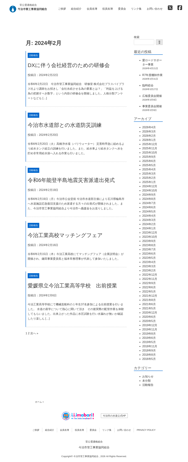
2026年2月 (149, 135)
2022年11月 (149, 278)
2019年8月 (149, 333)
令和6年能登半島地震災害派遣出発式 (71, 180)
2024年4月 (149, 215)
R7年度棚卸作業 (152, 75)
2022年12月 (149, 274)
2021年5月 (149, 308)
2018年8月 (149, 354)
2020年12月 (149, 312)
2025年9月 (149, 156)
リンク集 (136, 8)
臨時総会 (147, 85)
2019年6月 (149, 337)
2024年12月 (149, 186)
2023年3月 (149, 266)
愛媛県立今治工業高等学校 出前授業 (72, 285)
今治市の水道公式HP (114, 415)
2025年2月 (149, 177)
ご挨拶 (62, 8)
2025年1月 (149, 182)
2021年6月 (149, 304)
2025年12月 (149, 144)
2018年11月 (149, 346)
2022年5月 (149, 291)
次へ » (34, 333)
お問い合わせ (155, 8)
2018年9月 (149, 350)
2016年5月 (149, 358)
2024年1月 (149, 228)
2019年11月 (149, 329)
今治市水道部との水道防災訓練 (65, 125)
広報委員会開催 (152, 95)
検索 (136, 37)
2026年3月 (149, 131)
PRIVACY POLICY (146, 430)
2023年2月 (149, 270)
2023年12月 (149, 232)
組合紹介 (76, 8)
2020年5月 (149, 321)
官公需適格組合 (94, 441)
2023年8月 (149, 245)
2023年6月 (149, 253)
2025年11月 (149, 148)
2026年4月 (149, 127)
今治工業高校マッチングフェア (65, 235)
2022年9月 (149, 283)
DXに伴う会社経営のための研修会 (69, 65)
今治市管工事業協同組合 (94, 447)
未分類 (146, 380)
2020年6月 (149, 316)
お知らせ (147, 376)
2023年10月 (149, 236)
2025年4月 (149, 169)
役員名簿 (107, 8)
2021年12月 (149, 295)
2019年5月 (149, 342)
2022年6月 (149, 287)
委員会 (122, 8)
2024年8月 (149, 198)
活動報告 (33, 55)
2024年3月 (149, 219)
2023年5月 (149, 257)
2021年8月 (149, 299)
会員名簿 (92, 8)
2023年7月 (149, 249)
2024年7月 (149, 203)
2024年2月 (149, 224)
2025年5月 (149, 165)
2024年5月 (149, 211)
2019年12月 (149, 325)
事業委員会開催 (152, 106)
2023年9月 (149, 241)
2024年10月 (149, 190)
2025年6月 (149, 160)
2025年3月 (149, 173)
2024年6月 (149, 207)
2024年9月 (149, 194)
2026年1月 (149, 139)
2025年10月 (149, 152)
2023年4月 (149, 262)
